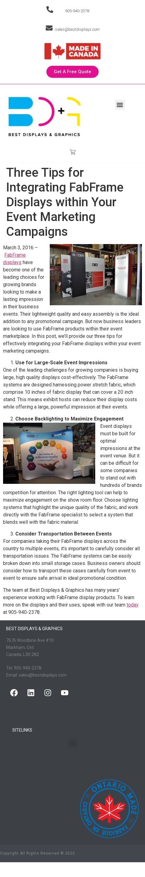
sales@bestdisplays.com (77, 29)
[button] (120, 105)
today (133, 605)
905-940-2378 (77, 11)
